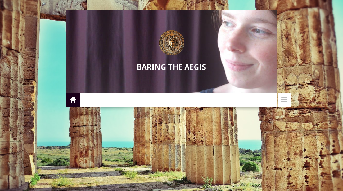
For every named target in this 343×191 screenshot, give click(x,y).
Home (73, 100)
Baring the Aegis (171, 67)
